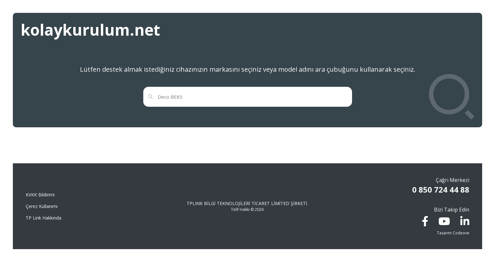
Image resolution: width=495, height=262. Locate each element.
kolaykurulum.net (90, 29)
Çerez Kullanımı (41, 206)
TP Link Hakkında (43, 218)
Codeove (461, 233)
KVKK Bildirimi (40, 195)
